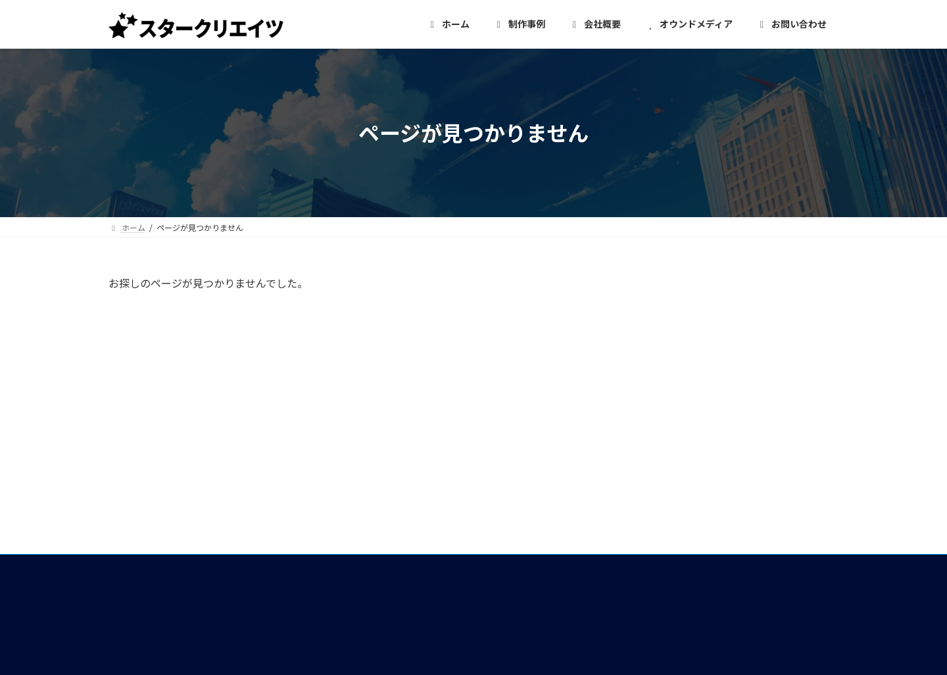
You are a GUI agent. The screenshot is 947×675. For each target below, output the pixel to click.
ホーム (390, 405)
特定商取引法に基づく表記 (687, 582)
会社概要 (395, 430)
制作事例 (395, 478)
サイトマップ (655, 606)
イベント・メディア (421, 526)
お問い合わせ (655, 509)
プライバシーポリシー (676, 558)
